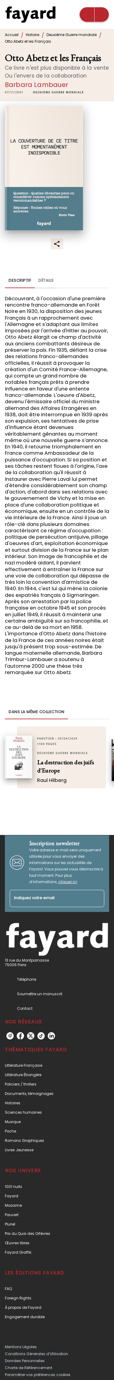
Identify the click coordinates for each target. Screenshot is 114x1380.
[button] (58, 92)
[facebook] (20, 1036)
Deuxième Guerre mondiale (72, 34)
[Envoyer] (97, 898)
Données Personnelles (25, 1360)
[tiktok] (41, 1036)
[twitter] (31, 1036)
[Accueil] (30, 14)
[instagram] (10, 1036)
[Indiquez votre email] (49, 898)
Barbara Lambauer (36, 84)
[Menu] (94, 14)
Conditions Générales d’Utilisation (36, 1353)
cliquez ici (67, 881)
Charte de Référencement (28, 1367)
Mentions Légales (21, 1346)
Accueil (12, 34)
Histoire (32, 34)
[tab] (20, 281)
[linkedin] (51, 1036)
